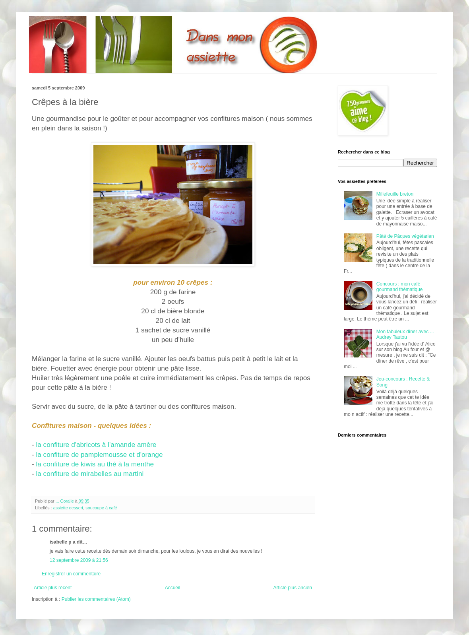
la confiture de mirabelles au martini (89, 474)
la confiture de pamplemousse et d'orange (99, 454)
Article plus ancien (292, 587)
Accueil (172, 587)
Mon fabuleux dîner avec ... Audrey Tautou (405, 334)
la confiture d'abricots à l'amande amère (96, 445)
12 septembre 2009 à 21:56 (79, 560)
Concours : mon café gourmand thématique (399, 286)
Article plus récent (53, 587)
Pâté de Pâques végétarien (405, 236)
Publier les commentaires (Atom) (96, 599)
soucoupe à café (101, 507)
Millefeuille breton (394, 194)
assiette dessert (68, 507)
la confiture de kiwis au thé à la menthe (94, 464)
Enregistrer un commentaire (71, 574)
